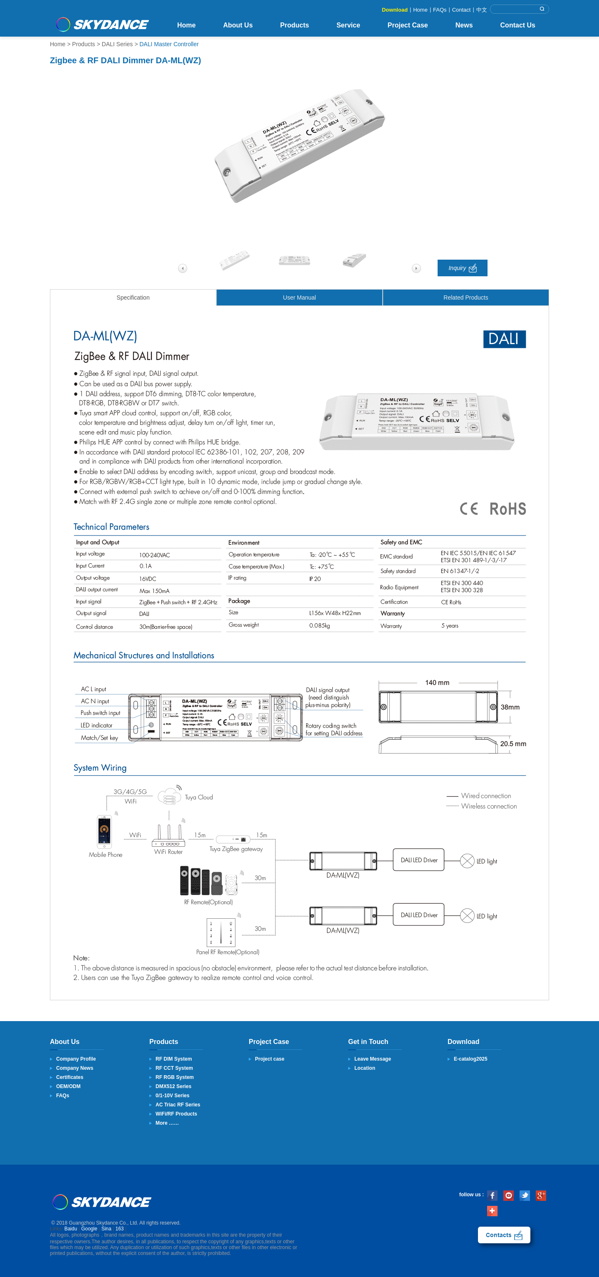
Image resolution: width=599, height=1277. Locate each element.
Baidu (70, 1229)
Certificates (69, 1077)
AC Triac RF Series (178, 1105)
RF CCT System (174, 1068)
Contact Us (517, 25)
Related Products (465, 297)
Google (89, 1229)
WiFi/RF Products (176, 1114)
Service (348, 25)
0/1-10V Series (172, 1095)
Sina (106, 1229)
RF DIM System (174, 1059)
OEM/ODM (68, 1086)
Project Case (408, 25)
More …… (167, 1123)
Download (395, 10)
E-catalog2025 (471, 1059)
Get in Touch (368, 1041)
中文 (481, 10)
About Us (237, 25)
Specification (132, 297)
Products (294, 25)
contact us (504, 1235)
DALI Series (117, 44)
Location (364, 1068)
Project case (270, 1059)
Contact (461, 10)
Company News (74, 1068)
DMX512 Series (173, 1086)
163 (120, 1229)
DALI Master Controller (168, 44)
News (464, 25)
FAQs (440, 10)
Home (420, 10)
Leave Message (372, 1059)
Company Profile (76, 1059)
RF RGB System (175, 1077)
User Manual (299, 297)
